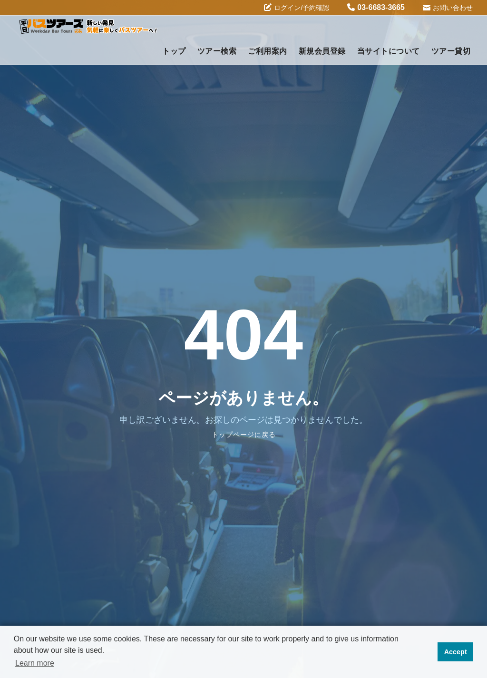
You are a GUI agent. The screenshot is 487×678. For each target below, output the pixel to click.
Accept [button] (455, 652)
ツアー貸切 (451, 51)
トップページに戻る (244, 434)
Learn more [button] (34, 663)
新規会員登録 (322, 51)
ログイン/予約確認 (296, 7)
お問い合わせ (448, 7)
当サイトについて (388, 51)
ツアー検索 (217, 51)
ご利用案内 (267, 51)
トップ (174, 51)
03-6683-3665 (376, 7)
